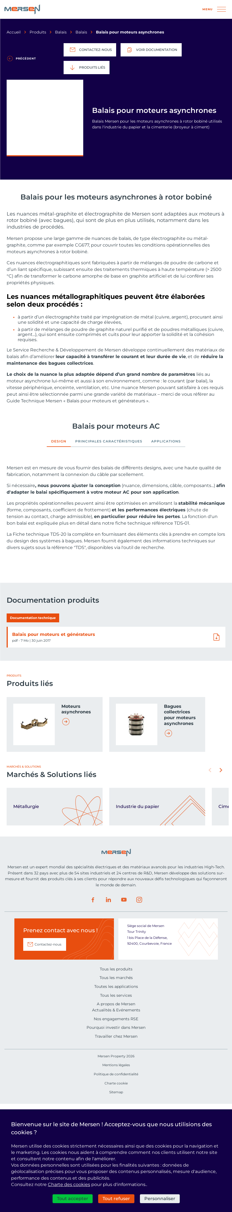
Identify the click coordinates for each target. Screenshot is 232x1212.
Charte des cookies (69, 1184)
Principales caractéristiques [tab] (108, 441)
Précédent (26, 58)
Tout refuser (116, 1198)
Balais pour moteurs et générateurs (53, 742)
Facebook (92, 1007)
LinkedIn (108, 1007)
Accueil (14, 32)
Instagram (139, 1007)
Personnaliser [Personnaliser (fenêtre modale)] (159, 1198)
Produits (38, 32)
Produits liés (86, 67)
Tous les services (116, 1103)
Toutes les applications (116, 1094)
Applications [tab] (166, 441)
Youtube (123, 1007)
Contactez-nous (90, 49)
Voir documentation (151, 49)
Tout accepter (72, 1198)
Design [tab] (58, 441)
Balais (61, 32)
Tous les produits (116, 1076)
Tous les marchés (116, 1085)
